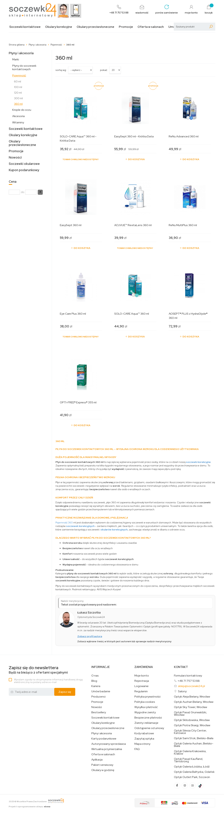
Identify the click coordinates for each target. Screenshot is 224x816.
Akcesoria (18, 116)
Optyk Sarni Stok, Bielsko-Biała (193, 738)
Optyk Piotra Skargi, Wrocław (192, 725)
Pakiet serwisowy (102, 765)
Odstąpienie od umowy (149, 728)
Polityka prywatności (147, 696)
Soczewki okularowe (24, 164)
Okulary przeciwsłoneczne (95, 26)
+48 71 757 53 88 (188, 681)
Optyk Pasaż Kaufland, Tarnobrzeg (188, 760)
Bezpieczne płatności (148, 717)
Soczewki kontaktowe (25, 26)
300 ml (18, 98)
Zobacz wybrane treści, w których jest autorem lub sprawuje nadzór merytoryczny (124, 641)
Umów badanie (100, 691)
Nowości (15, 157)
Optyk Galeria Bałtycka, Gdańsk (194, 772)
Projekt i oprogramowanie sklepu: (29, 806)
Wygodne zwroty (145, 712)
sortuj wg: (60, 70)
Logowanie (141, 686)
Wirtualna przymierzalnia (106, 749)
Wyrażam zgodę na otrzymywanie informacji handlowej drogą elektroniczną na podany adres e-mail (48, 681)
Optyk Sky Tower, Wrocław (190, 707)
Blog (94, 681)
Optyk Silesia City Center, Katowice (190, 732)
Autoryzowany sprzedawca (108, 744)
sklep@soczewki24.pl (191, 686)
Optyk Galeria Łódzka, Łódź (192, 766)
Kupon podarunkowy (24, 170)
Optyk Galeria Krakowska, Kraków (190, 752)
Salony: (182, 691)
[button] (40, 192)
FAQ (137, 749)
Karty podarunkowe (103, 738)
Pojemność (19, 75)
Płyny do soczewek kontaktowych (24, 67)
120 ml (18, 92)
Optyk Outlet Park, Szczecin (192, 777)
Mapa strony (142, 744)
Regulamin (141, 691)
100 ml (18, 87)
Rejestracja (141, 681)
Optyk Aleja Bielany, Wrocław (192, 696)
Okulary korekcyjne (59, 26)
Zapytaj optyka (144, 738)
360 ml (18, 104)
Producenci (98, 696)
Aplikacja (97, 759)
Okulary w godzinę (102, 770)
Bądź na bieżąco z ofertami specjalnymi (38, 670)
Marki (15, 59)
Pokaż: (104, 70)
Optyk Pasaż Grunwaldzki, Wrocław (190, 714)
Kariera (95, 686)
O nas (95, 675)
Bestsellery (98, 712)
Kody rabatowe (144, 733)
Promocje (126, 26)
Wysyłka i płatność (146, 707)
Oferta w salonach (150, 26)
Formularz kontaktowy (188, 675)
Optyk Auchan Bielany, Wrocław (193, 702)
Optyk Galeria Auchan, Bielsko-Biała (193, 745)
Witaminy (18, 122)
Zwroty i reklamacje (146, 723)
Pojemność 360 (64, 522)
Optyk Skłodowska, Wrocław (192, 720)
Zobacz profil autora (89, 636)
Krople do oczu (21, 110)
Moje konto (141, 675)
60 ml (17, 81)
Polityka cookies (144, 702)
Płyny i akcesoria (21, 53)
